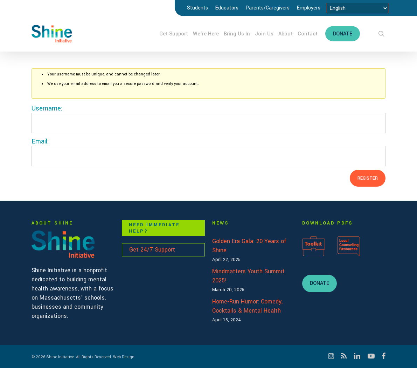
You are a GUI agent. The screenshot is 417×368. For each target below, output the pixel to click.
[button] (319, 283)
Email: (40, 141)
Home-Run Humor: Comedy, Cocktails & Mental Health (247, 306)
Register (367, 178)
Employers (308, 8)
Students (197, 8)
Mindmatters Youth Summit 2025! (248, 276)
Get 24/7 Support (152, 250)
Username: (47, 108)
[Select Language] (357, 8)
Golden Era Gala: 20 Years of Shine (249, 245)
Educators (226, 8)
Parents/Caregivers (267, 8)
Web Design (123, 357)
